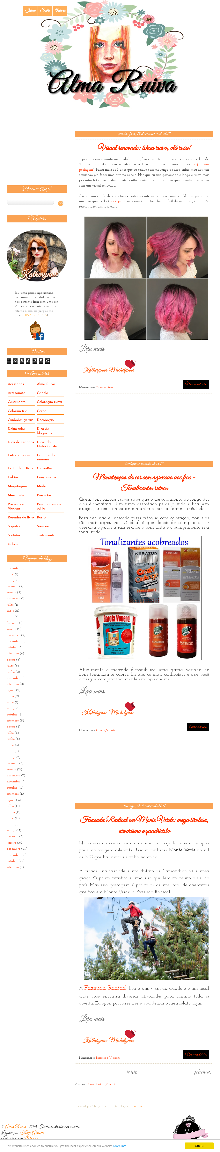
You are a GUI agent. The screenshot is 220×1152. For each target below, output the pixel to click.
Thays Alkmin (31, 1133)
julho (10, 604)
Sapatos (14, 526)
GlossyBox (45, 468)
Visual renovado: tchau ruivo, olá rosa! (144, 148)
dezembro (13, 598)
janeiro (11, 592)
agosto (11, 659)
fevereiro (12, 586)
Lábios (13, 477)
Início (30, 11)
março (11, 580)
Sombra (43, 526)
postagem (116, 201)
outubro (12, 647)
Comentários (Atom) (101, 1084)
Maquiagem (17, 486)
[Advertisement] (144, 427)
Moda (41, 486)
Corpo (42, 411)
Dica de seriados (21, 442)
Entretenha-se (19, 455)
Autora (60, 11)
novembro (13, 568)
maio (10, 574)
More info (120, 1146)
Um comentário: (196, 384)
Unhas (13, 544)
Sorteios (14, 535)
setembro (13, 653)
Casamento (17, 402)
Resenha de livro (21, 517)
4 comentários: (198, 727)
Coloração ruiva (106, 730)
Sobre (45, 11)
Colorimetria (104, 387)
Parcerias (44, 495)
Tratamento (46, 535)
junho (11, 672)
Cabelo (42, 393)
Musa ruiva (16, 495)
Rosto (41, 517)
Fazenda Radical (106, 988)
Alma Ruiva (46, 384)
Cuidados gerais (20, 420)
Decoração (45, 420)
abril (10, 617)
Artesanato (16, 393)
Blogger (138, 1106)
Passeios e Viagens (108, 1057)
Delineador (16, 429)
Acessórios (16, 384)
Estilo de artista (20, 468)
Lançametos (46, 477)
